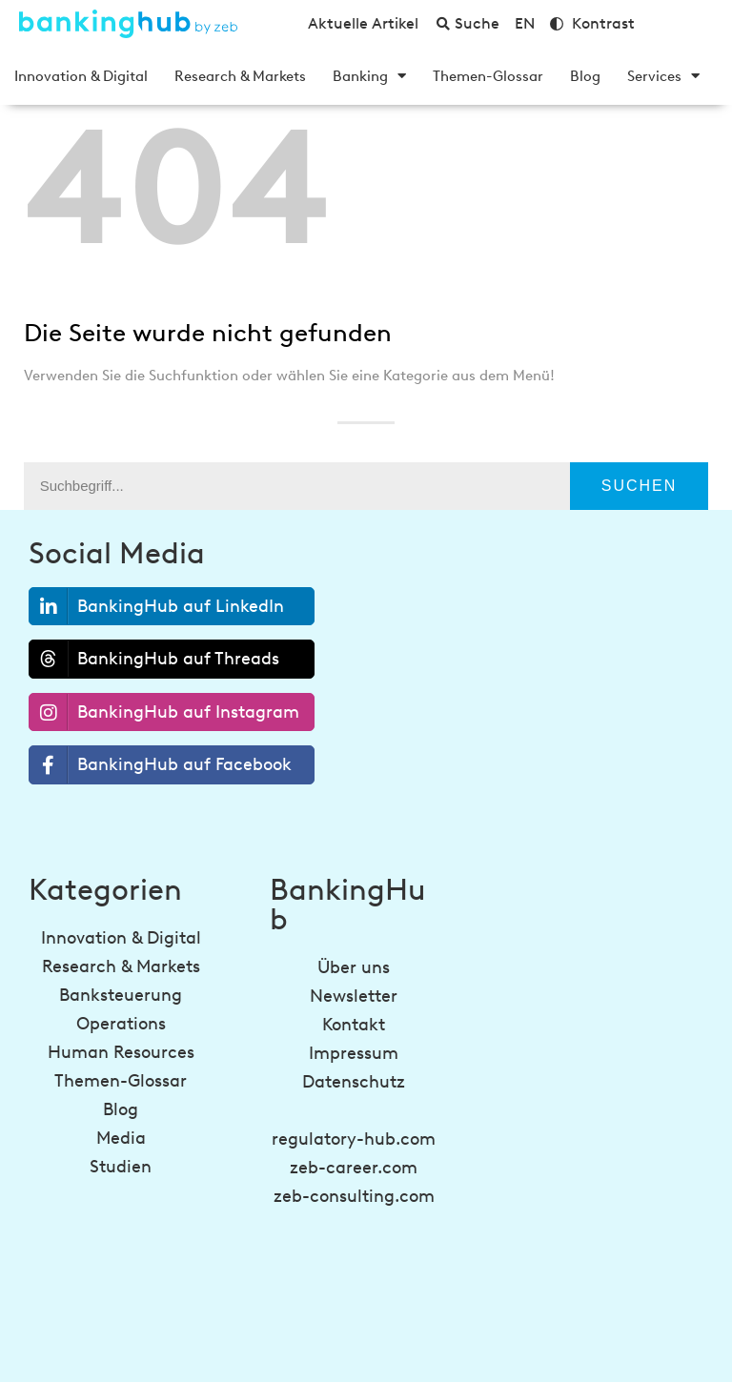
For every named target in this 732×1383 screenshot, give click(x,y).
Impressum (353, 1053)
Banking (369, 76)
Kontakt (353, 1024)
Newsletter (353, 996)
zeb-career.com (353, 1167)
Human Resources (121, 1052)
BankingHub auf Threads (154, 659)
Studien (121, 1166)
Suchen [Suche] (639, 486)
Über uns (353, 967)
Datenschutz (353, 1081)
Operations (121, 1023)
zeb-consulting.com (354, 1196)
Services (663, 76)
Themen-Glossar (488, 76)
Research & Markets (240, 76)
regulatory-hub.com (354, 1139)
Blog (585, 76)
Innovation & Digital (81, 76)
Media (121, 1138)
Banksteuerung (120, 995)
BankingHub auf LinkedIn (157, 606)
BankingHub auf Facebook (161, 764)
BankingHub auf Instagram (164, 712)
